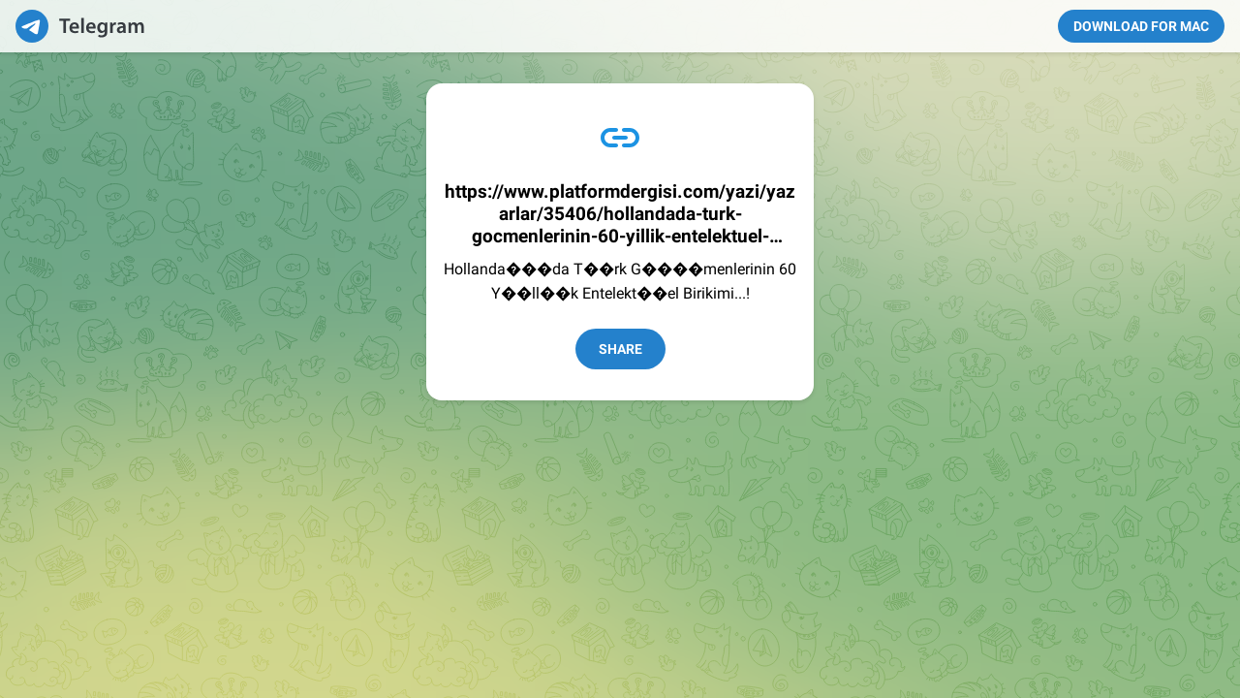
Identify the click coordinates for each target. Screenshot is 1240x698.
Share (620, 349)
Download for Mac (1141, 26)
